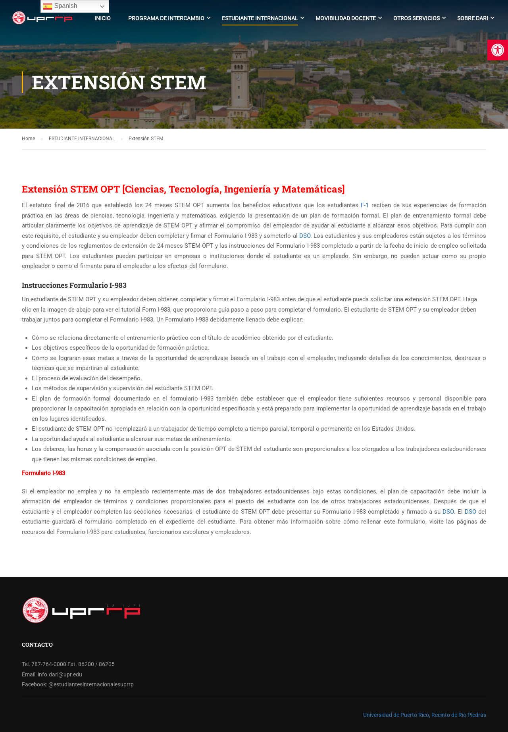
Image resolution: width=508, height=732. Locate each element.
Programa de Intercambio (166, 18)
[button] (497, 50)
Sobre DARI (472, 18)
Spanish (60, 6)
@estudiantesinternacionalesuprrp (91, 684)
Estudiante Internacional (260, 18)
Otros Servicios (416, 18)
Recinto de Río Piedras (458, 715)
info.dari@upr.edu (60, 674)
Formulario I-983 (43, 473)
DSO (304, 235)
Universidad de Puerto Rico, (396, 715)
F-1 (365, 205)
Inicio (102, 18)
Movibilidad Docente (346, 18)
